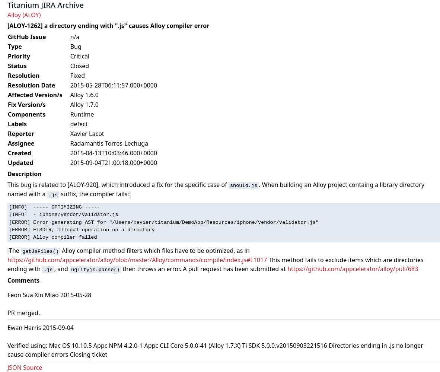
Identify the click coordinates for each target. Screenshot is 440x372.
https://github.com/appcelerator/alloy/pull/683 (352, 269)
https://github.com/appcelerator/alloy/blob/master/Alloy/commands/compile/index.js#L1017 (137, 260)
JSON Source (24, 367)
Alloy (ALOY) (24, 15)
